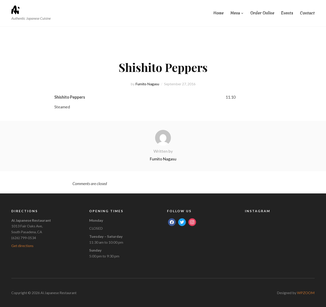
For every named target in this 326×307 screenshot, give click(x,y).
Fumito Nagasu (147, 84)
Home (218, 13)
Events (287, 13)
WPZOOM (306, 292)
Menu (235, 13)
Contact (307, 13)
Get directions (22, 245)
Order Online (262, 13)
